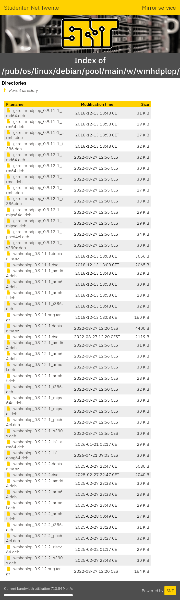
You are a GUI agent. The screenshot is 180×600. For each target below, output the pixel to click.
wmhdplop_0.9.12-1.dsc (32, 336)
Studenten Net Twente (31, 7)
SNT (170, 590)
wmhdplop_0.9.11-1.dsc (32, 264)
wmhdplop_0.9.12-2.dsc (32, 474)
